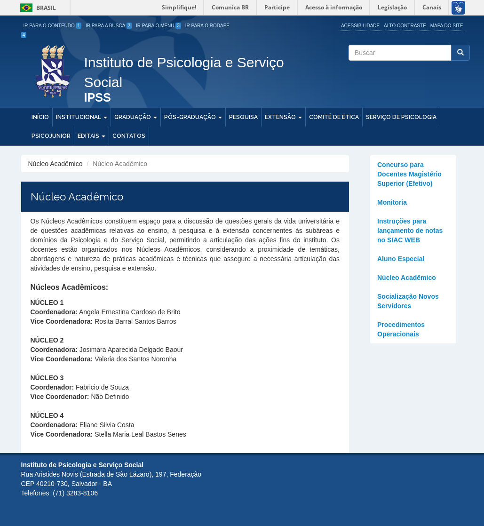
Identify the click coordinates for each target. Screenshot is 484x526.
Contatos (128, 136)
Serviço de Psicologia (401, 117)
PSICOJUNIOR (51, 136)
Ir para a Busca (109, 25)
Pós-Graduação (193, 117)
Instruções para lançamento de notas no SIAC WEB (410, 230)
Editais (91, 136)
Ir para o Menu (158, 25)
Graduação (135, 117)
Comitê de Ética (334, 117)
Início (40, 117)
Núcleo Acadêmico (406, 277)
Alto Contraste (405, 25)
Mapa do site (446, 25)
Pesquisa (243, 117)
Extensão (283, 117)
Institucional (81, 117)
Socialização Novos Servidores (408, 301)
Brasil (36, 8)
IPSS (97, 98)
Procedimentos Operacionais (401, 329)
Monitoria (392, 202)
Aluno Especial (400, 259)
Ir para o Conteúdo (53, 25)
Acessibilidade (360, 25)
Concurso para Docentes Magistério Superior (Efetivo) (409, 174)
